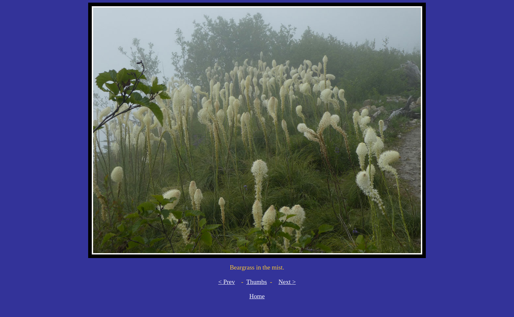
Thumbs (256, 281)
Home (257, 296)
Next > (287, 281)
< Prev (226, 281)
